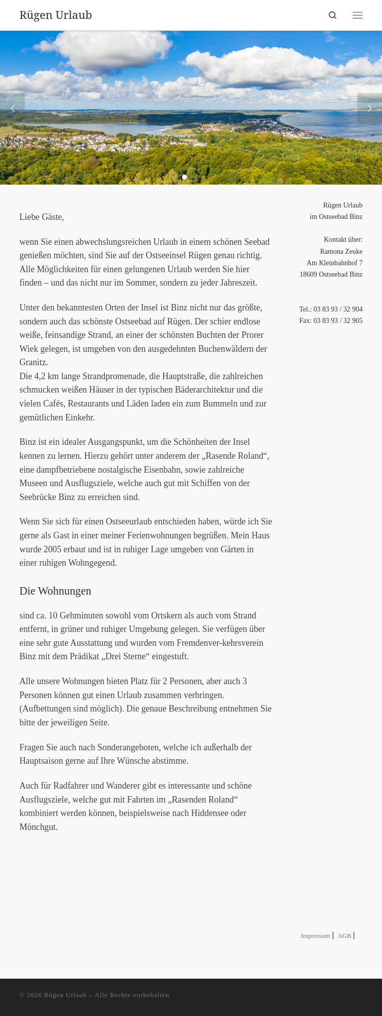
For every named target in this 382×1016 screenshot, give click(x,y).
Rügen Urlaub (65, 995)
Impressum (315, 935)
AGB (344, 935)
